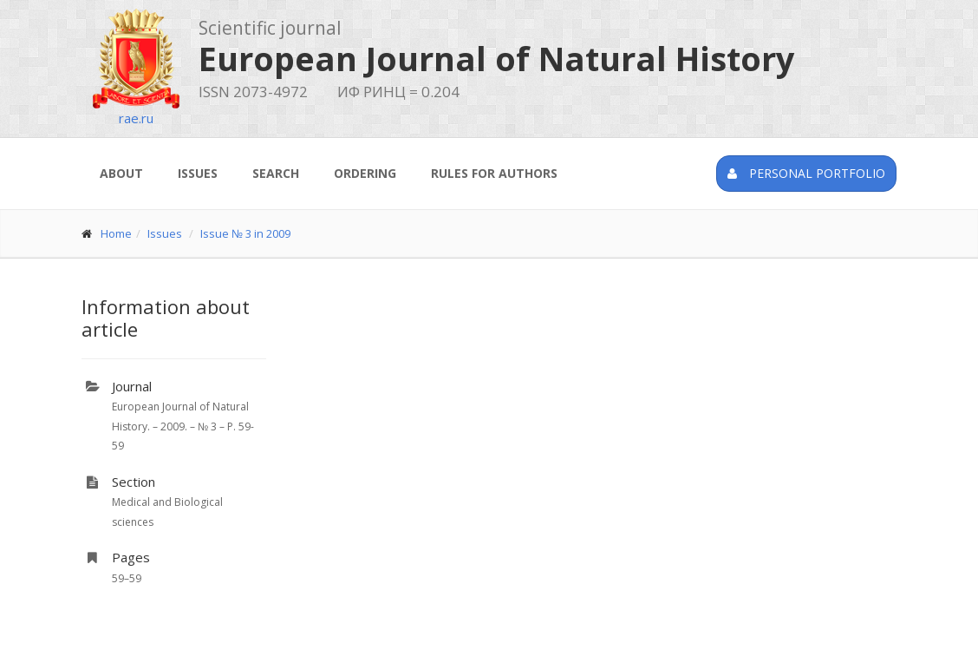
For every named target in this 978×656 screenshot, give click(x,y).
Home (116, 233)
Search (275, 173)
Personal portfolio (806, 173)
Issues (198, 173)
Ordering (365, 173)
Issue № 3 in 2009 (245, 233)
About (121, 173)
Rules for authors (494, 173)
